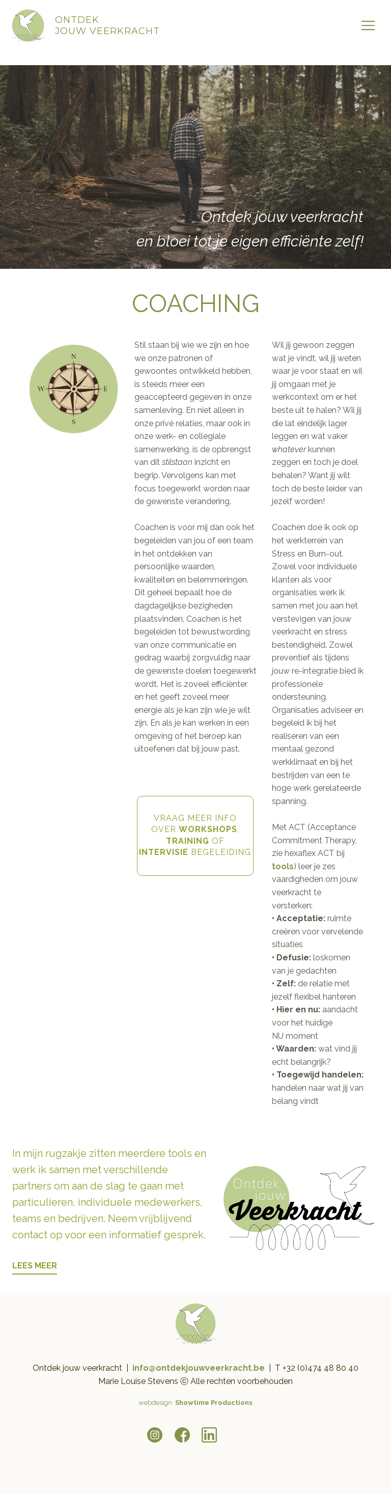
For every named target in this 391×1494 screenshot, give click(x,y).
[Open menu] (368, 25)
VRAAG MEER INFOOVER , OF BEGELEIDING (195, 835)
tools (283, 866)
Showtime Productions (214, 1402)
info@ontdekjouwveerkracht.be (198, 1368)
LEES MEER (34, 1265)
